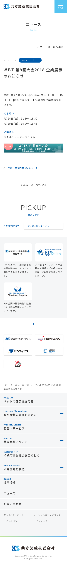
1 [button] (33, 323)
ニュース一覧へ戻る (51, 47)
